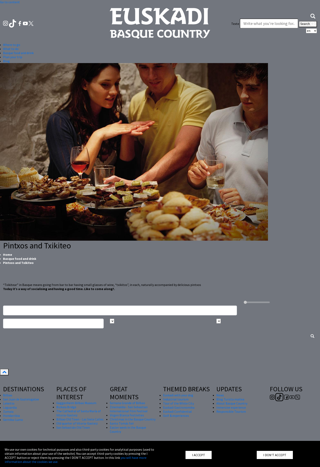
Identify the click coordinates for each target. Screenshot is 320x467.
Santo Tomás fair (122, 423)
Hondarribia (11, 416)
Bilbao (7, 395)
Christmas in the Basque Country (133, 419)
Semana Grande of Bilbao (127, 403)
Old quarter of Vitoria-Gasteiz (77, 423)
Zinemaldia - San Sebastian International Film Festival (129, 409)
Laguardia (10, 407)
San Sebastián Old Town (73, 427)
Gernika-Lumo (13, 420)
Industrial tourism (176, 399)
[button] (312, 16)
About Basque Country (231, 403)
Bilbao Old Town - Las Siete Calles (79, 419)
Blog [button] (6, 61)
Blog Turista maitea (230, 399)
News (220, 395)
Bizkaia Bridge (66, 407)
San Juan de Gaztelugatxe (21, 399)
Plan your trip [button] (12, 57)
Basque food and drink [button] (18, 53)
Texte (235, 24)
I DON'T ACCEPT (274, 455)
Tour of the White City (178, 403)
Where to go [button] (11, 45)
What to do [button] (11, 49)
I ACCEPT (198, 455)
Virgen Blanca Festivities (127, 415)
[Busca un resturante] (120, 310)
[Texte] (269, 23)
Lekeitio (8, 403)
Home (7, 254)
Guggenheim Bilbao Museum (76, 403)
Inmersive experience (231, 407)
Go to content (10, 2)
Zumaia (8, 411)
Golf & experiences (176, 416)
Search (307, 24)
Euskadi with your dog (178, 395)
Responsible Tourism (231, 411)
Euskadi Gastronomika (178, 407)
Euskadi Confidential (177, 411)
